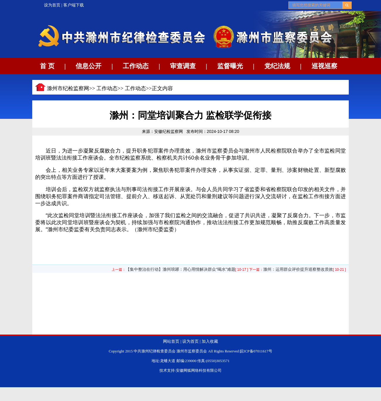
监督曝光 (230, 66)
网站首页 (171, 341)
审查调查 (183, 66)
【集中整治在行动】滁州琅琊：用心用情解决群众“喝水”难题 (180, 269)
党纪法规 (277, 66)
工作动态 (136, 66)
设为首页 (52, 5)
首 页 (47, 66)
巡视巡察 (324, 66)
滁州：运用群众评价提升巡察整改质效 (298, 269)
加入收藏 (210, 341)
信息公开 (88, 66)
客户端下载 (73, 5)
